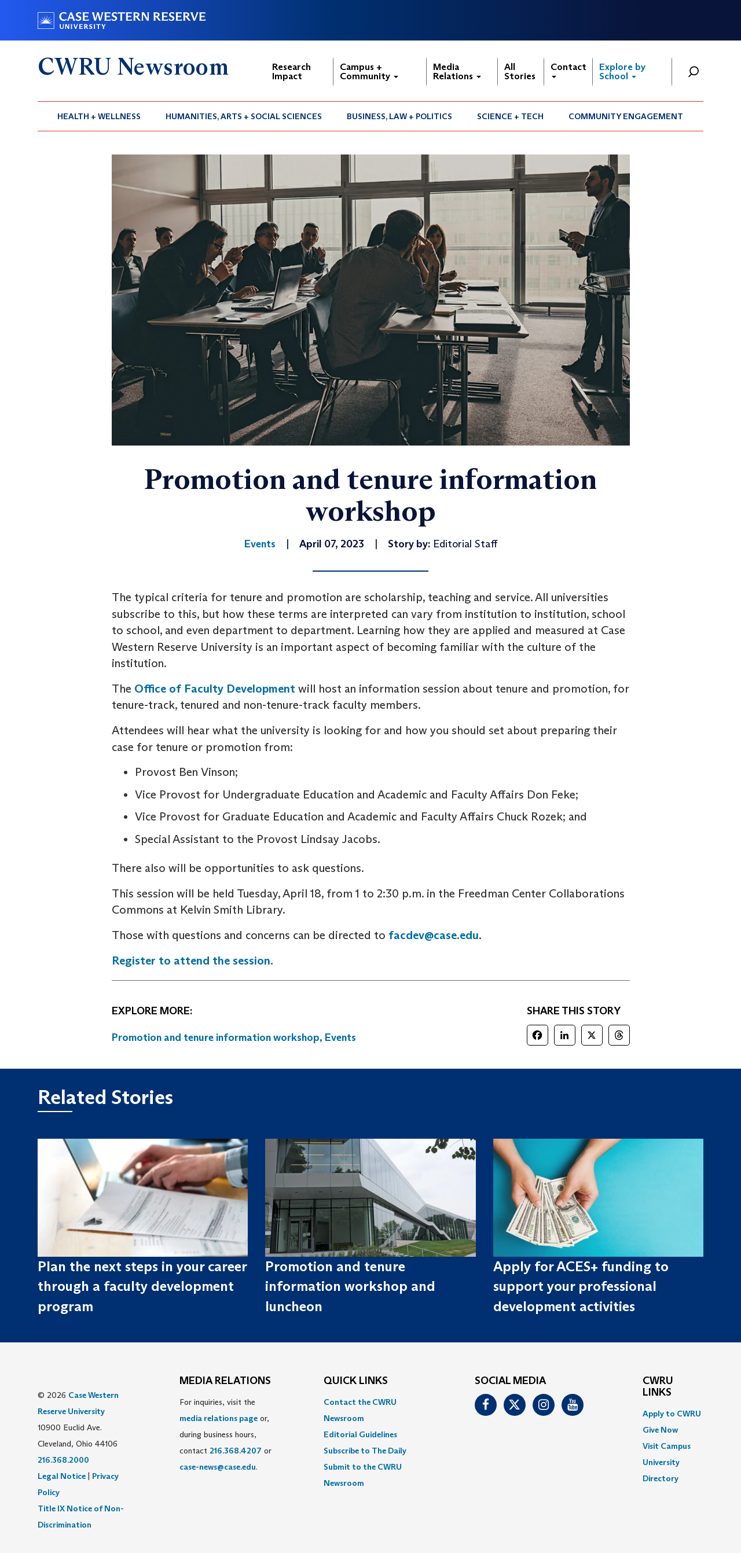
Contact (568, 69)
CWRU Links (658, 1387)
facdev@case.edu (433, 935)
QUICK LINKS (356, 1381)
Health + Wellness (99, 116)
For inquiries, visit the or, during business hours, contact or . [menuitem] (225, 1434)
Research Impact (291, 71)
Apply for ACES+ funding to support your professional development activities (581, 1286)
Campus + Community (369, 71)
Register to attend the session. (192, 960)
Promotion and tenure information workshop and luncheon (350, 1286)
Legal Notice (62, 1476)
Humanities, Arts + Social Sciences (244, 116)
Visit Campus (667, 1446)
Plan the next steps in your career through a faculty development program (142, 1286)
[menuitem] (99, 116)
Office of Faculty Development (214, 688)
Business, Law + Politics (399, 116)
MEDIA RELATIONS (225, 1381)
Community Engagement (625, 116)
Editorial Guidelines (360, 1434)
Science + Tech (510, 116)
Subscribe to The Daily (365, 1450)
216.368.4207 (236, 1450)
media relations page (218, 1418)
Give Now (660, 1430)
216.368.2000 (63, 1460)
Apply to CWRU (672, 1413)
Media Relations (457, 71)
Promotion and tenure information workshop (216, 1037)
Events (340, 1037)
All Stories (519, 71)
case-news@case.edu (217, 1467)
